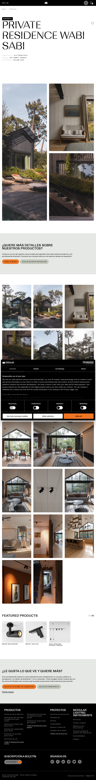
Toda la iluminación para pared (37, 726)
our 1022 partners (16, 379)
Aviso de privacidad (10, 775)
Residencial (55, 717)
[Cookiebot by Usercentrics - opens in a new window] (84, 362)
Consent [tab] (12, 369)
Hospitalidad (55, 724)
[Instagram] (52, 762)
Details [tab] (36, 369)
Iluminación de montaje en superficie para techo (13, 719)
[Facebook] (58, 762)
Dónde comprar (10, 261)
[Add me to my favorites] (92, 23)
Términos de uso (9, 777)
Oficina (53, 721)
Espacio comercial (57, 727)
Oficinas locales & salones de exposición (82, 732)
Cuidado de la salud (58, 730)
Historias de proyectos (59, 714)
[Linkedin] (63, 762)
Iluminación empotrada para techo (13, 725)
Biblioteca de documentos (78, 727)
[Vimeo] (69, 762)
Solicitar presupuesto (49, 686)
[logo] (46, 3)
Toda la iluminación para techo (14, 743)
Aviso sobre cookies (28, 775)
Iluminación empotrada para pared (36, 722)
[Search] (86, 3)
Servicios (77, 720)
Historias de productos (13, 714)
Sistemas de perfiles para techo (12, 735)
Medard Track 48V (32, 644)
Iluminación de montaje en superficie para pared (36, 716)
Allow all (78, 416)
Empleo (76, 739)
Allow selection (48, 416)
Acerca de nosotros (76, 776)
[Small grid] (92, 615)
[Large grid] (89, 615)
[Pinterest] (79, 762)
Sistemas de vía (10, 739)
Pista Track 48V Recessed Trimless (56, 644)
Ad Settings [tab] (59, 369)
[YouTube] (74, 762)
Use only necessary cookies (17, 416)
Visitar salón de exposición (34, 261)
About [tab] (83, 369)
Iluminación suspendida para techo (13, 730)
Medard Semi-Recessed (10, 644)
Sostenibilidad (79, 736)
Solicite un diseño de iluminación (19, 686)
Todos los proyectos (58, 734)
